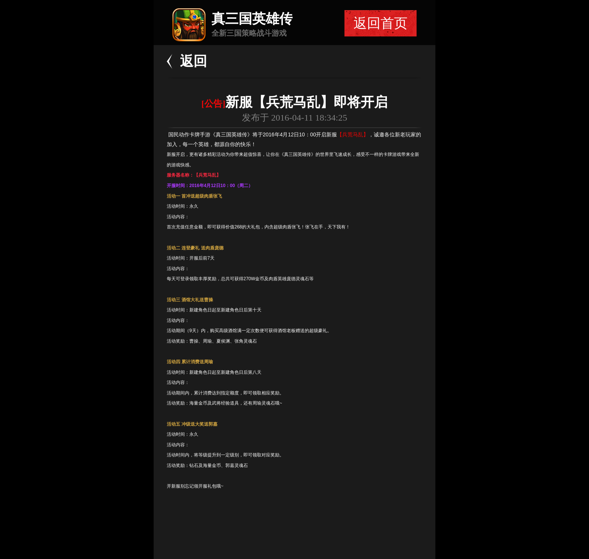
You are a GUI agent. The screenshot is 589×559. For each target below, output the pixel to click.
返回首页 (380, 23)
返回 (193, 61)
